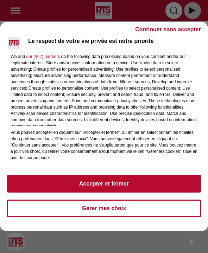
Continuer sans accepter (168, 29)
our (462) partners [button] (43, 56)
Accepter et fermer (104, 184)
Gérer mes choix (104, 208)
